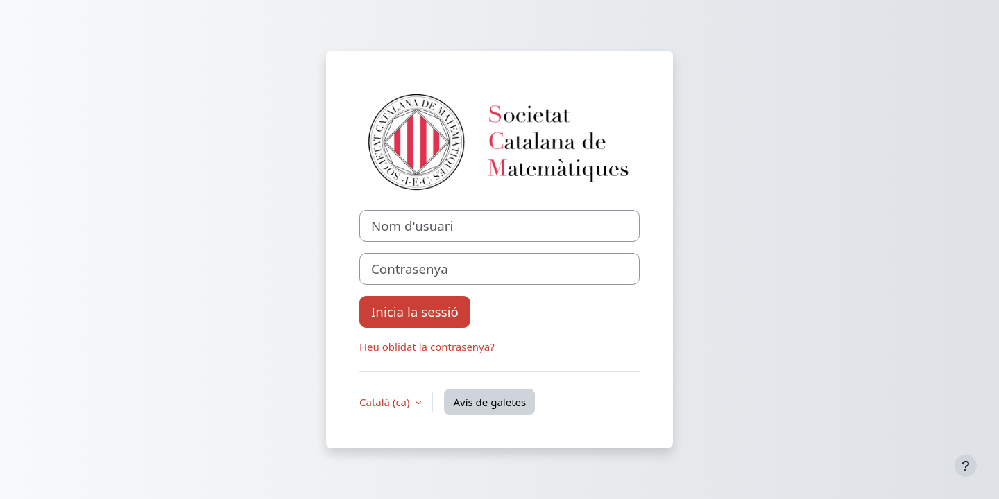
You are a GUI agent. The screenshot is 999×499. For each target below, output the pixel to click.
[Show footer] (966, 466)
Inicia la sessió (415, 311)
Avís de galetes (489, 402)
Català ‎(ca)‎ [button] (385, 402)
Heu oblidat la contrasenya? (427, 346)
